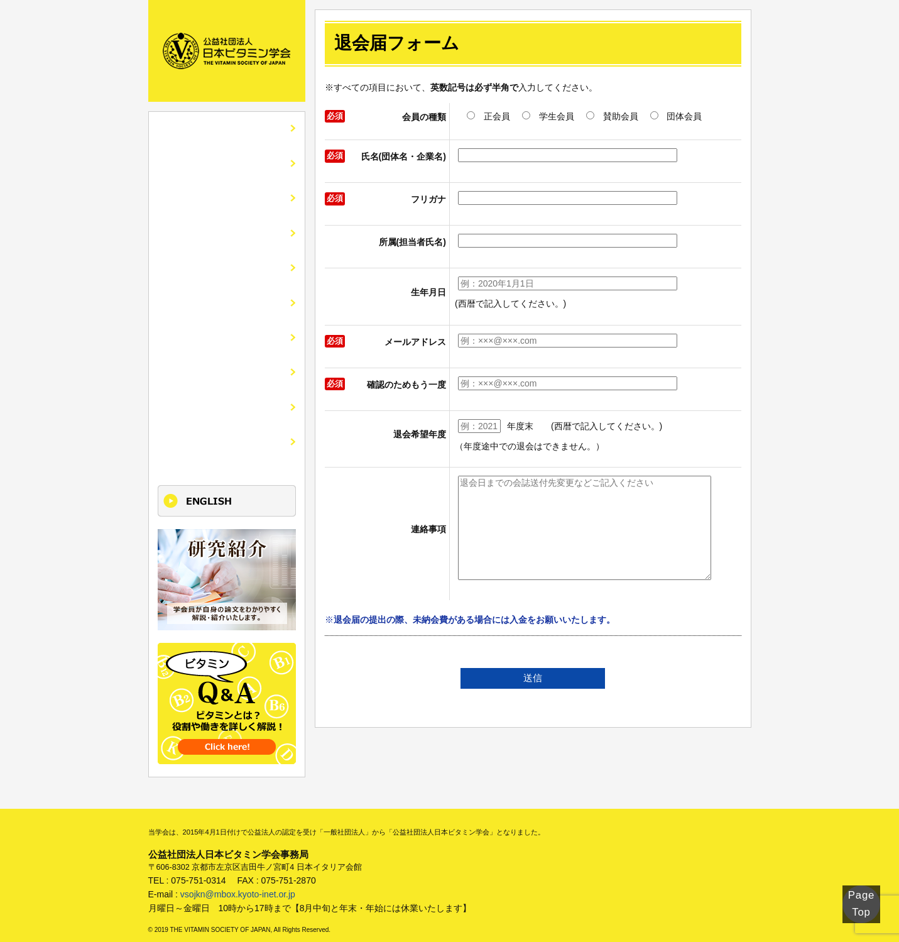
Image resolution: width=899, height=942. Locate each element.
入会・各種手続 (196, 297)
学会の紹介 (186, 162)
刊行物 (176, 331)
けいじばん (186, 398)
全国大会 (181, 229)
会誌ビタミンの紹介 (206, 195)
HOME (176, 128)
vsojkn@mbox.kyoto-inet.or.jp (237, 883)
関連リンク (186, 364)
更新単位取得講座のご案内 (221, 431)
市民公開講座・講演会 (211, 263)
